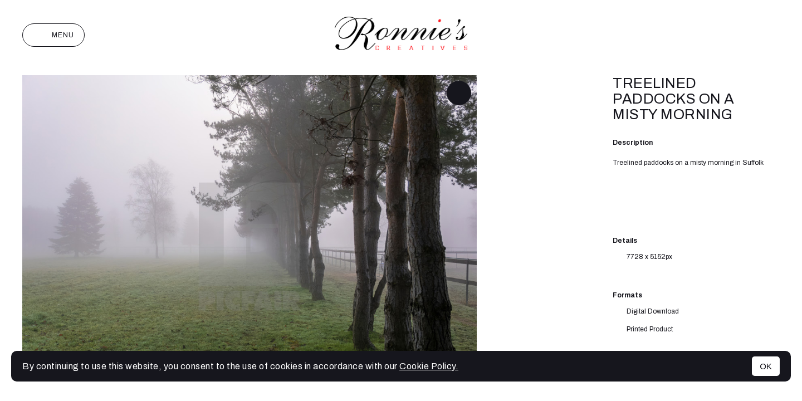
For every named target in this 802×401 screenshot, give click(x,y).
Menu (53, 35)
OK (766, 366)
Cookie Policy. (428, 366)
